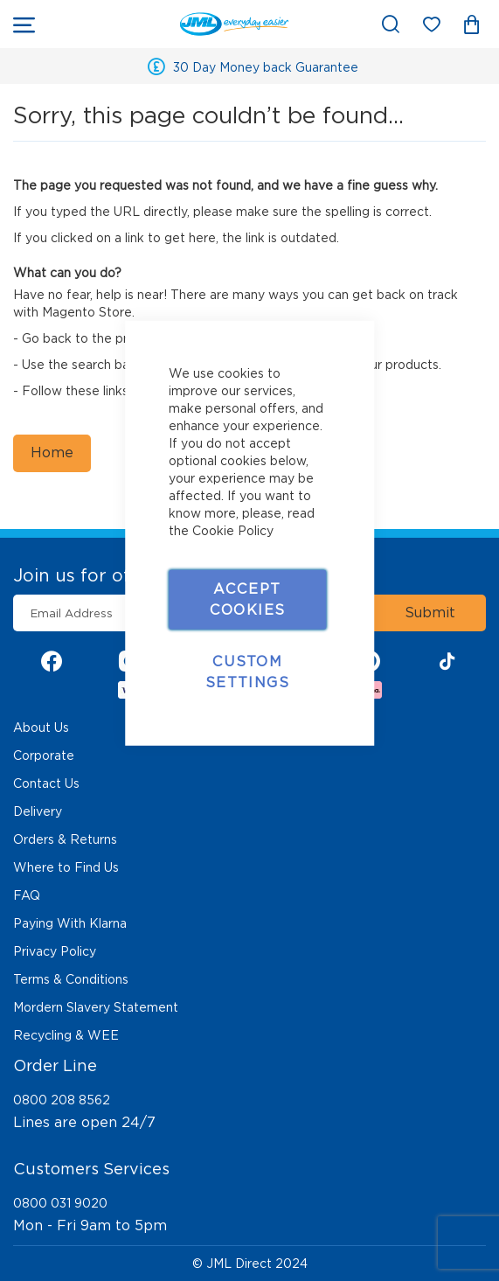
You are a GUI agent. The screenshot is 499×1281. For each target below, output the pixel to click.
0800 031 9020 (60, 1203)
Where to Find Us (66, 867)
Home (52, 452)
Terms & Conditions (70, 979)
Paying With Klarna (70, 923)
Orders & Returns (65, 839)
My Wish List (440, 27)
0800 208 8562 (61, 1100)
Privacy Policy (54, 951)
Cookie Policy (233, 530)
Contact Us (46, 783)
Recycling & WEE (66, 1035)
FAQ (26, 895)
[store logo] (170, 24)
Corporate (43, 755)
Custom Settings (247, 671)
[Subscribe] (430, 613)
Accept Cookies (247, 598)
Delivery (37, 811)
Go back (47, 338)
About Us (41, 727)
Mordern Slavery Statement (95, 1007)
